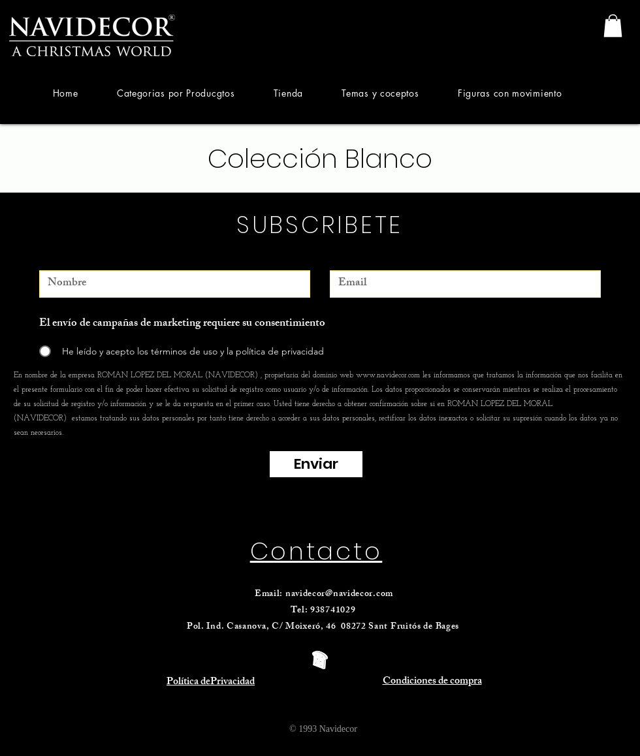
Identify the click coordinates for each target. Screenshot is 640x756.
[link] (612, 25)
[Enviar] (316, 464)
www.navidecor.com (388, 375)
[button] (175, 93)
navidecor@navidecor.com (339, 594)
